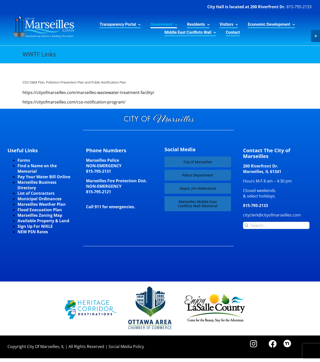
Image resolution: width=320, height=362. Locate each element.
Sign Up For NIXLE (35, 226)
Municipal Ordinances (40, 199)
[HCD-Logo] (90, 302)
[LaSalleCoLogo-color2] (214, 295)
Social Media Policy (126, 346)
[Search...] (276, 225)
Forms (24, 160)
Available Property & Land (43, 221)
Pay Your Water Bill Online (44, 177)
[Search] (246, 225)
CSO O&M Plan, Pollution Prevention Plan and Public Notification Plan (74, 82)
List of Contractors (36, 193)
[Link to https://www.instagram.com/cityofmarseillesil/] (253, 344)
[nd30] (287, 341)
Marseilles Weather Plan (42, 204)
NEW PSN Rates (33, 231)
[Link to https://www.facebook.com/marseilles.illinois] (272, 344)
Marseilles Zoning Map (40, 215)
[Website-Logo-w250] (150, 286)
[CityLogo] (41, 15)
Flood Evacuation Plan (40, 209)
